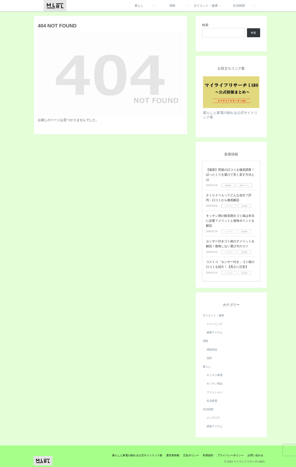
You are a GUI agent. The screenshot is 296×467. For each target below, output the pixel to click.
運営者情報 (172, 455)
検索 (205, 25)
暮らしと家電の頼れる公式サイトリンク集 (137, 455)
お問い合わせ (255, 455)
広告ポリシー (191, 455)
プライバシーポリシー (230, 455)
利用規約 (208, 455)
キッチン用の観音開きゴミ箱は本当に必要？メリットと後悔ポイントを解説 (230, 220)
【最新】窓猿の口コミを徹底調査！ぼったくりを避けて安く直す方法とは (230, 174)
